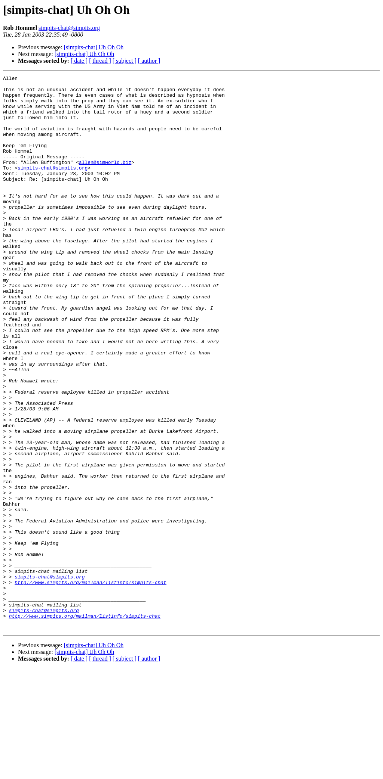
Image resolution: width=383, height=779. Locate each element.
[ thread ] (100, 61)
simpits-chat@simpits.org (69, 28)
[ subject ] (125, 61)
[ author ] (149, 61)
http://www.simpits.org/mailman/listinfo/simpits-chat (90, 684)
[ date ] (79, 61)
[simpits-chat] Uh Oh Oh (94, 47)
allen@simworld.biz (105, 180)
